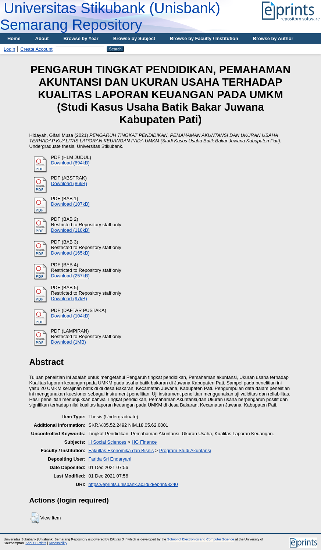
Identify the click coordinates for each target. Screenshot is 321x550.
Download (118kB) (70, 230)
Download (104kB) (70, 316)
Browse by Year (81, 38)
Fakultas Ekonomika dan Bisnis (121, 450)
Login (9, 49)
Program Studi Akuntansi (185, 450)
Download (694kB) (70, 163)
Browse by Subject (134, 38)
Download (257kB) (70, 275)
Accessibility (58, 543)
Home (14, 38)
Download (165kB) (70, 253)
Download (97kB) (69, 298)
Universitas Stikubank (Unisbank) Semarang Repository (110, 16)
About (42, 38)
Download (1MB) (68, 342)
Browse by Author (273, 38)
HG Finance (144, 442)
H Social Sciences (107, 442)
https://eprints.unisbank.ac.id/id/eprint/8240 (133, 484)
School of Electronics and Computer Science (200, 539)
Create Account (36, 49)
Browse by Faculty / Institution (204, 38)
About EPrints (35, 543)
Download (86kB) (69, 183)
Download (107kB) (70, 204)
